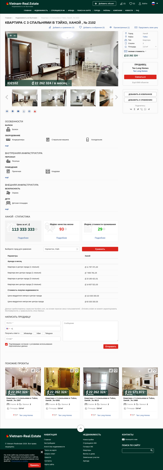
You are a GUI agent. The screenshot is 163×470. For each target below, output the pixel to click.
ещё (7, 143)
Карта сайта (49, 462)
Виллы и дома (89, 451)
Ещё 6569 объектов (140, 82)
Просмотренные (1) (122, 28)
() (124, 4)
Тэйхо (145, 37)
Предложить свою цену (148, 28)
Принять (34, 465)
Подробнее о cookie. (19, 461)
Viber (39, 331)
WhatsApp (28, 331)
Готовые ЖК (88, 444)
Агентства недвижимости (54, 444)
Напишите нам (131, 437)
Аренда (86, 459)
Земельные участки (91, 455)
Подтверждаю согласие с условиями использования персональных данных (30, 343)
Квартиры (87, 448)
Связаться (140, 77)
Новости (47, 455)
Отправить (110, 344)
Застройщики (49, 441)
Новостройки (88, 437)
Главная (47, 437)
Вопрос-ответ (49, 451)
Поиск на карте (50, 448)
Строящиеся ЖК (90, 441)
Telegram (49, 331)
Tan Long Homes (140, 71)
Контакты (48, 459)
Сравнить (100, 247)
